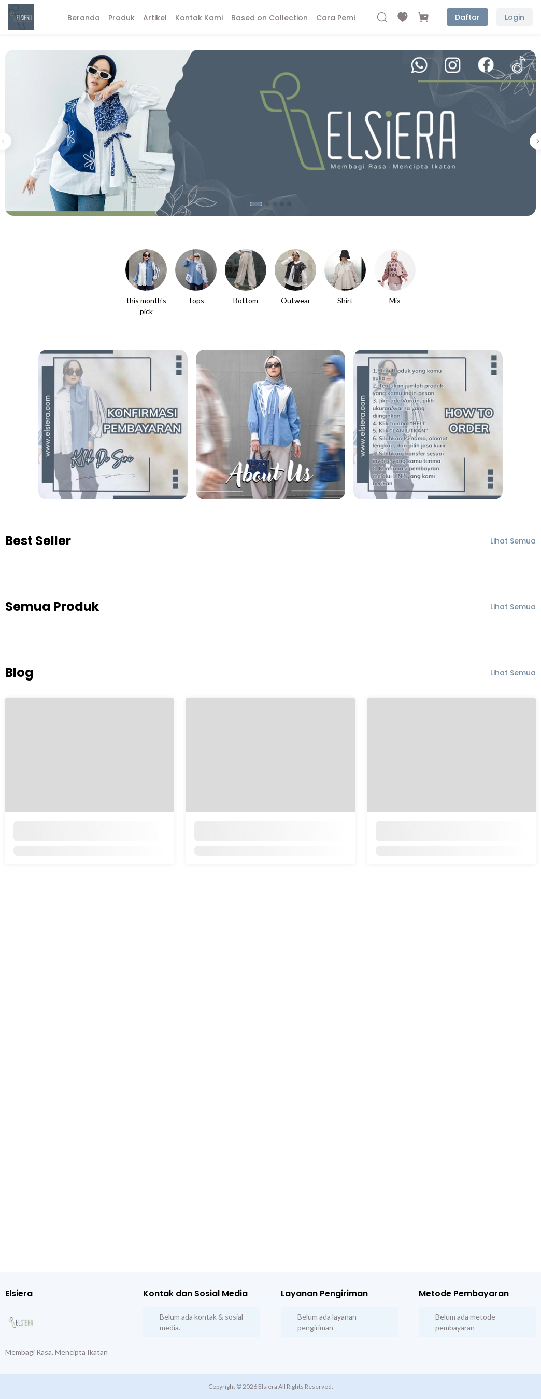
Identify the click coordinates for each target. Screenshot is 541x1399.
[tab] (256, 204)
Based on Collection (269, 17)
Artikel (155, 17)
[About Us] (270, 424)
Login (514, 17)
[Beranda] (21, 17)
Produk (121, 17)
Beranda (83, 17)
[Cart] (423, 17)
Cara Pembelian (346, 17)
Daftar (467, 17)
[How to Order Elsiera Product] (428, 424)
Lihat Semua (513, 541)
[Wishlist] (402, 17)
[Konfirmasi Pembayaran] (113, 424)
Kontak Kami (199, 17)
